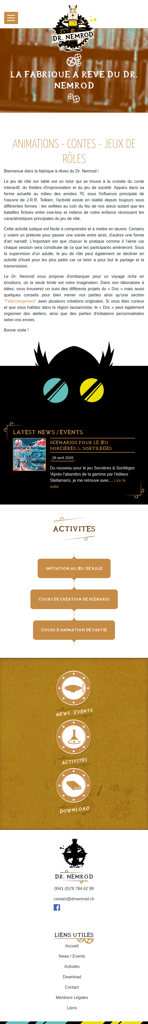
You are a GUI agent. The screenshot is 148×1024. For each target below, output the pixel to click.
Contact (72, 987)
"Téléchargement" (20, 301)
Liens (72, 1008)
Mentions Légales (72, 997)
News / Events (72, 956)
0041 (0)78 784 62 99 (74, 888)
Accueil (72, 946)
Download (72, 977)
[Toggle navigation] (11, 18)
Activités (72, 966)
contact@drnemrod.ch (74, 899)
